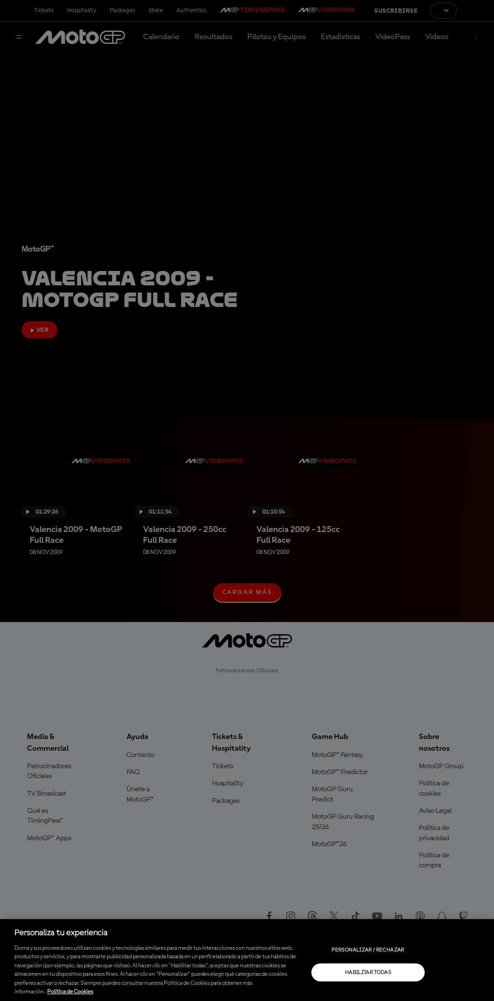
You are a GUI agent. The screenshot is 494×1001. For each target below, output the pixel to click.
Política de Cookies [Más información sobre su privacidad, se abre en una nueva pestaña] (70, 992)
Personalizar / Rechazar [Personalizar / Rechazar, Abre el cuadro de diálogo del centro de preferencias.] (368, 949)
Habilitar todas (368, 972)
